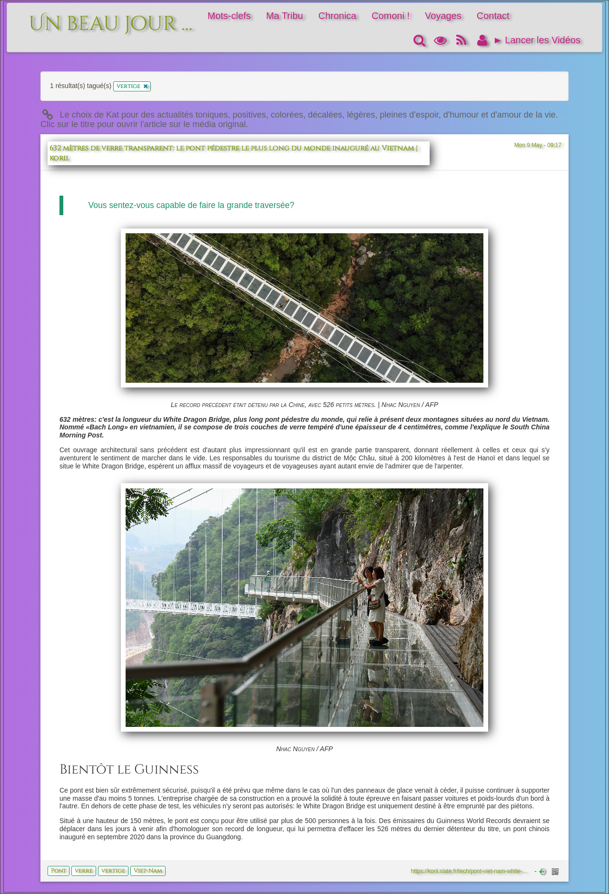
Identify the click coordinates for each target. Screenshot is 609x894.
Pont (58, 870)
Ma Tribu (284, 15)
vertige (113, 870)
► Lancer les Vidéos (536, 40)
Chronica (337, 15)
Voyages (443, 15)
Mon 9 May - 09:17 (537, 145)
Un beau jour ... (111, 18)
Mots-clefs (229, 15)
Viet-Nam (148, 870)
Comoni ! (391, 15)
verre (84, 870)
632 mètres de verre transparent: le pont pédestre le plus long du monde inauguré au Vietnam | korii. (233, 153)
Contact (493, 15)
